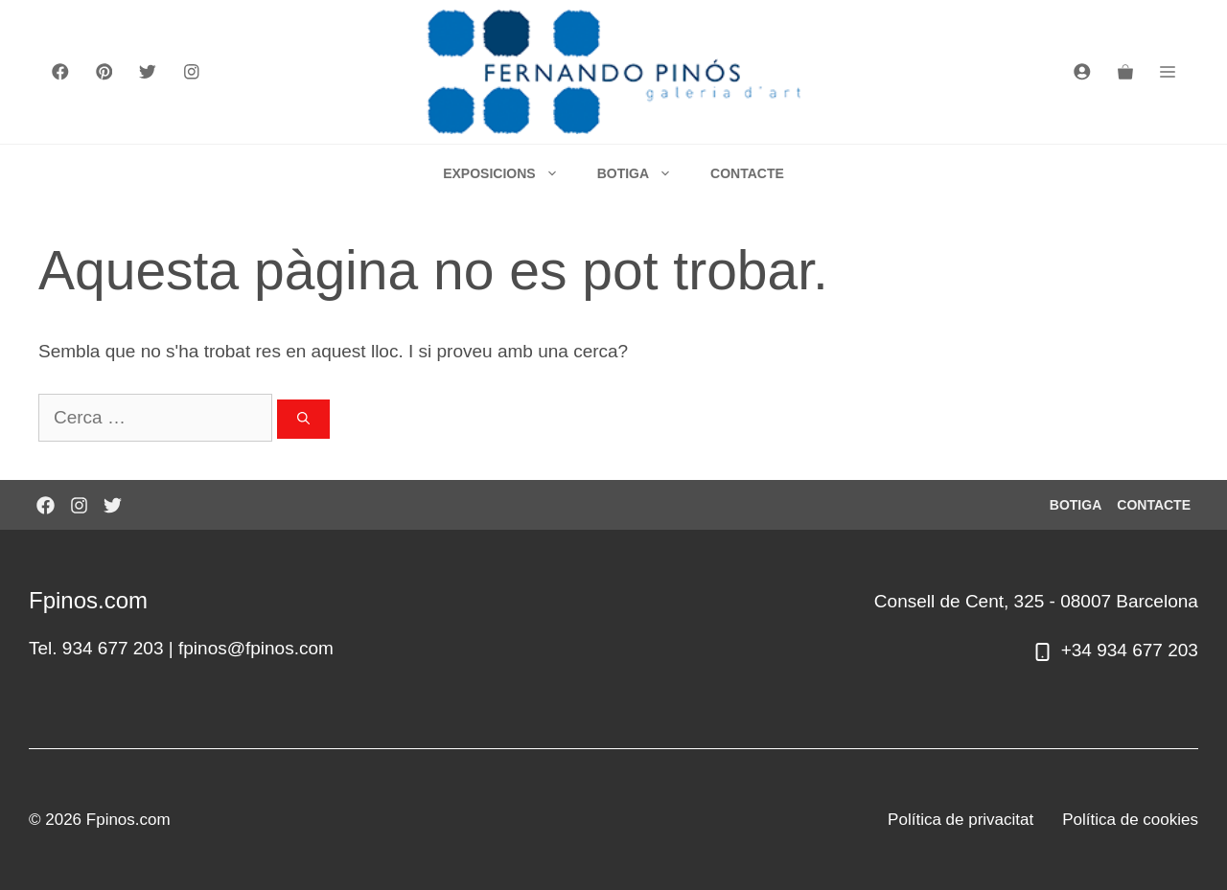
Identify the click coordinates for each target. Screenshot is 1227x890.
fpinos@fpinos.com (256, 648)
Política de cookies (1130, 819)
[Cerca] (303, 419)
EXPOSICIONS (510, 173)
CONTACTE (747, 173)
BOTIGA (644, 173)
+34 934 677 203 (1129, 650)
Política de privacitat (960, 819)
